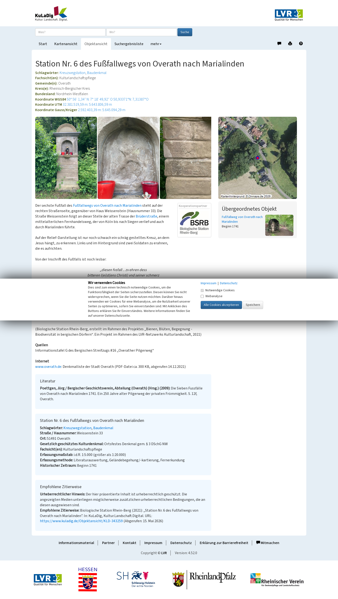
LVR (164, 553)
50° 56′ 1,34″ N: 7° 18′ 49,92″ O (90, 99)
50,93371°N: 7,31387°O (131, 99)
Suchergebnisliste (129, 44)
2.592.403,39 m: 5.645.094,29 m (101, 110)
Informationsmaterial (76, 542)
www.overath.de (48, 366)
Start (43, 44)
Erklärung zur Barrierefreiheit (224, 542)
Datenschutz (181, 542)
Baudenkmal (97, 72)
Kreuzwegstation (72, 72)
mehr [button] (155, 44)
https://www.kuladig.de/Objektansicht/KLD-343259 (81, 521)
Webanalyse (212, 296)
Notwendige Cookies (218, 290)
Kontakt (129, 542)
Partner (108, 542)
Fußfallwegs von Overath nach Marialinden (107, 205)
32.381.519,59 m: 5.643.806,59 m (87, 104)
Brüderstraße (146, 216)
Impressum (153, 542)
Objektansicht (96, 44)
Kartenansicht (65, 44)
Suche (185, 32)
